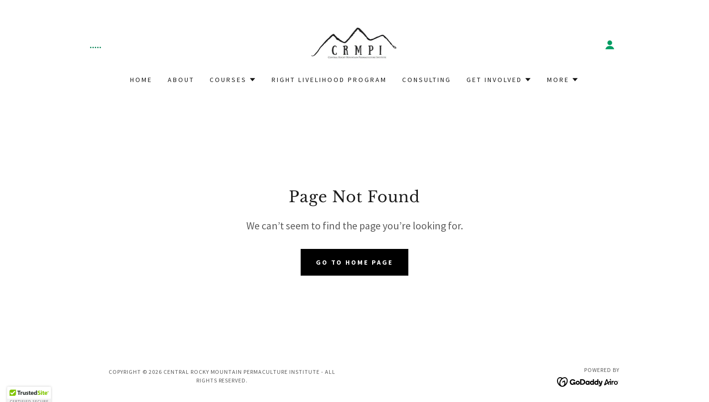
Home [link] (141, 79)
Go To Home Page (355, 262)
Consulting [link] (426, 79)
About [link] (181, 79)
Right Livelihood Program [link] (329, 79)
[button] (609, 44)
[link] (354, 43)
